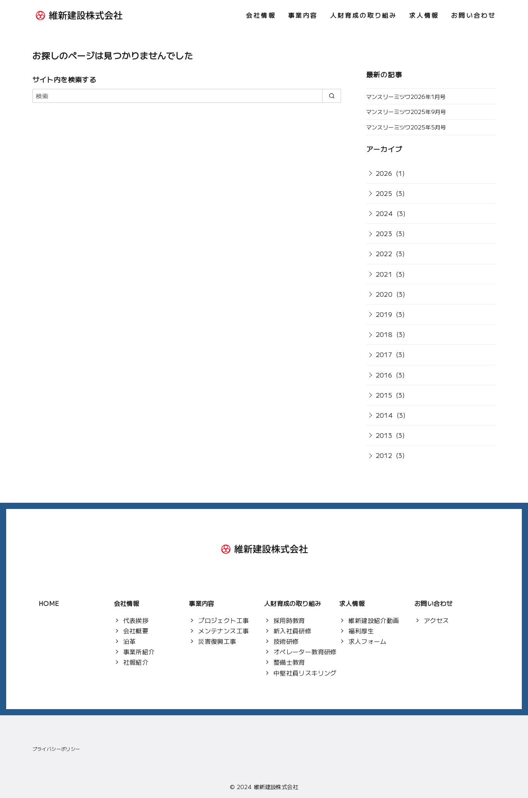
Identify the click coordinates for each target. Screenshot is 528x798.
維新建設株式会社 (276, 787)
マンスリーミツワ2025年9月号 (406, 111)
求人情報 (424, 15)
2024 (384, 213)
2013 (384, 435)
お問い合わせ (473, 15)
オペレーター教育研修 (305, 651)
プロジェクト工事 (223, 620)
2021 (384, 274)
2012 (384, 455)
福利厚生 (361, 630)
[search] (331, 96)
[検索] (186, 96)
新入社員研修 (292, 630)
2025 (384, 193)
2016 (384, 374)
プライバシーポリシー (56, 748)
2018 (384, 334)
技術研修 (286, 641)
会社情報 (261, 15)
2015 (384, 395)
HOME (49, 603)
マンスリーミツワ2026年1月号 (406, 96)
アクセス (436, 620)
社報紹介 (136, 662)
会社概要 (136, 630)
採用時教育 (289, 620)
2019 (384, 314)
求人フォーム (367, 641)
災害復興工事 (217, 641)
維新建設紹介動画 (373, 620)
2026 (384, 173)
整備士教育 (289, 662)
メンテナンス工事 (223, 630)
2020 (384, 294)
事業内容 (303, 15)
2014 (384, 415)
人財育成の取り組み (363, 15)
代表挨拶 (136, 620)
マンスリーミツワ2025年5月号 (406, 127)
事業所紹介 (139, 651)
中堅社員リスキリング (305, 672)
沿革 (129, 641)
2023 (384, 233)
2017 (384, 354)
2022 (384, 253)
